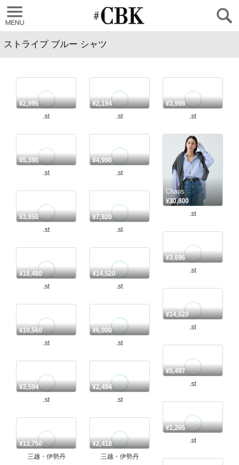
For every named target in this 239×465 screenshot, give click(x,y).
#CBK (112, 334)
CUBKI (119, 15)
